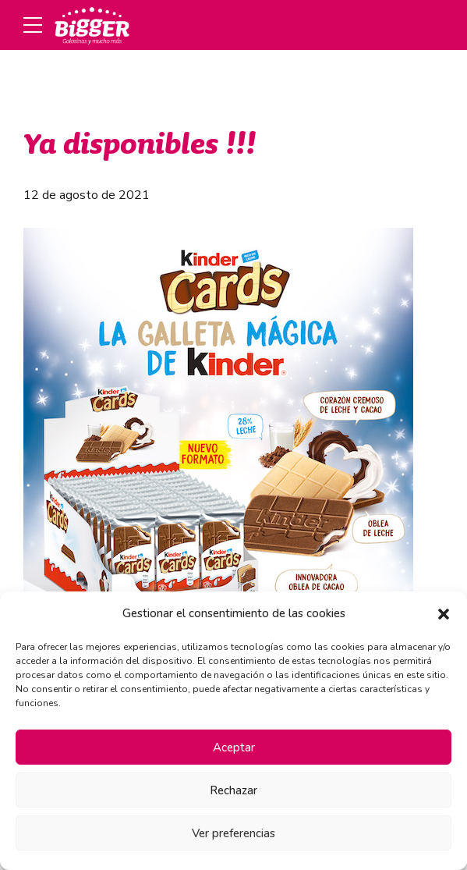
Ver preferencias (233, 833)
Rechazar (233, 790)
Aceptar (234, 747)
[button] (443, 614)
